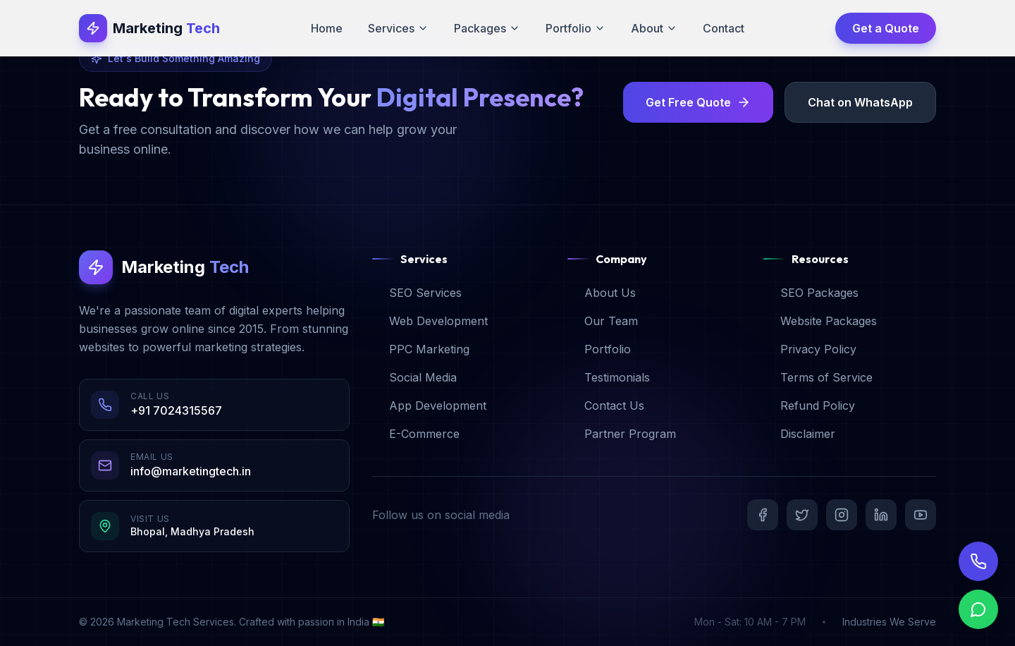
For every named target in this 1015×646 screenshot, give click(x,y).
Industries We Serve (889, 622)
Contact (723, 28)
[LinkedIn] (881, 514)
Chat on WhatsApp (860, 102)
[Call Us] (978, 561)
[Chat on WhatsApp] (978, 618)
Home (327, 28)
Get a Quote (885, 28)
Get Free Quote (698, 102)
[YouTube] (920, 514)
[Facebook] (762, 514)
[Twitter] (802, 514)
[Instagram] (841, 514)
